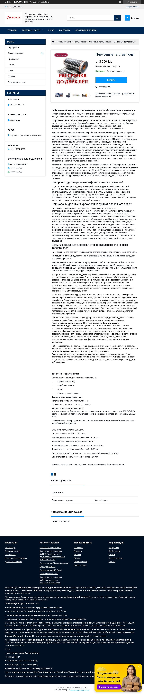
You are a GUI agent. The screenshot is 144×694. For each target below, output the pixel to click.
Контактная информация (16, 558)
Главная (12, 30)
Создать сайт (34, 2)
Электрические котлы (49, 574)
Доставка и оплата (85, 30)
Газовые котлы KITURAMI (51, 570)
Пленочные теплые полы (99, 42)
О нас (51, 30)
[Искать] (117, 18)
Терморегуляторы (47, 567)
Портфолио (13, 47)
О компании (10, 555)
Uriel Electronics (80, 562)
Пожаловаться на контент (79, 690)
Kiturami (77, 555)
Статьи (11, 65)
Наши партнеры (115, 558)
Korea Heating (80, 565)
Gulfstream (78, 548)
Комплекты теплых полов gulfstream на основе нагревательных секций (51, 580)
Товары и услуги (31, 30)
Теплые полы (80, 42)
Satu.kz (84, 688)
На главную (10, 548)
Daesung (78, 551)
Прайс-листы (14, 59)
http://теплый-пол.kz (18, 164)
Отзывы (11, 76)
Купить (111, 80)
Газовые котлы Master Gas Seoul (54, 563)
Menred (77, 558)
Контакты (64, 30)
